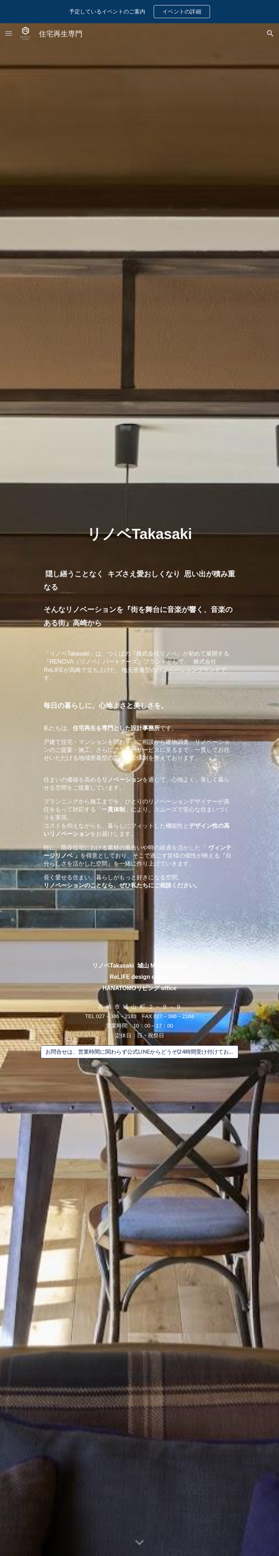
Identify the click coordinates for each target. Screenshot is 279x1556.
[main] (139, 580)
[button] (8, 33)
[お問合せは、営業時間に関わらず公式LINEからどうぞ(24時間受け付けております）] (139, 1052)
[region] (139, 11)
